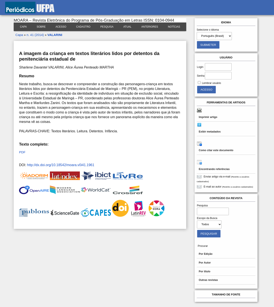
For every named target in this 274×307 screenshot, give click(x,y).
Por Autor (205, 262)
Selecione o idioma (208, 29)
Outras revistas (208, 280)
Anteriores (149, 26)
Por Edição (206, 253)
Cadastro (83, 26)
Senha (200, 75)
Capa (23, 26)
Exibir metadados (210, 131)
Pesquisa (106, 26)
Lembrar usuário (211, 83)
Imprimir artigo (208, 117)
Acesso (60, 26)
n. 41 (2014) (35, 35)
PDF (22, 152)
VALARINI (54, 35)
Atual (127, 26)
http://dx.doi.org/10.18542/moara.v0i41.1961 (60, 165)
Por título (204, 271)
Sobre (41, 26)
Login (200, 67)
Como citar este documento (216, 150)
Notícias (174, 26)
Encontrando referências (214, 169)
